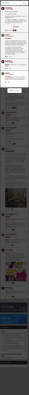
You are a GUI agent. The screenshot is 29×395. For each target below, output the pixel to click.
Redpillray (8, 8)
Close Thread (15, 90)
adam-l (7, 35)
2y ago (6, 9)
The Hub (10, 9)
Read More (16, 26)
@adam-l (7, 64)
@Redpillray (8, 38)
